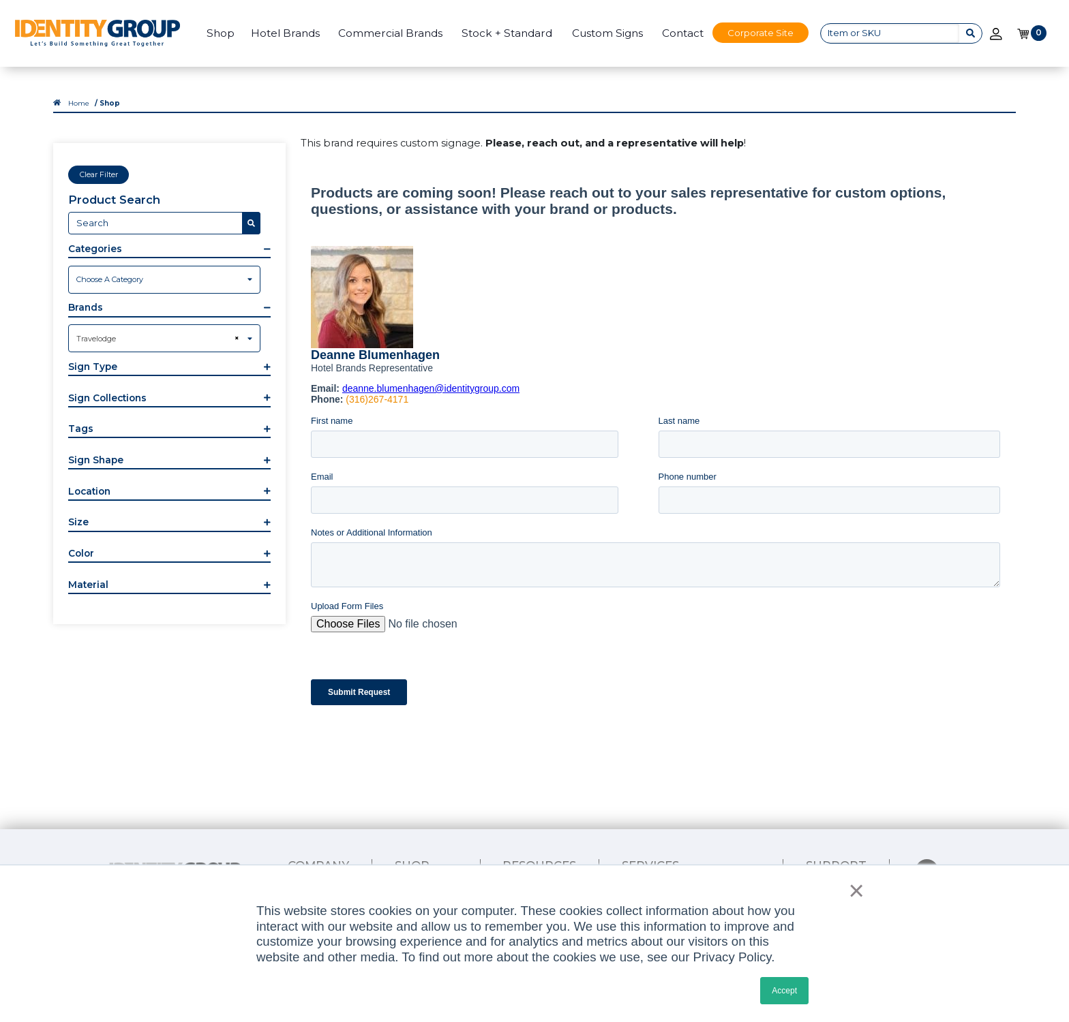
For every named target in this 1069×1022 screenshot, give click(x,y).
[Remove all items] (234, 338)
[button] (169, 250)
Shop (221, 33)
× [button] (852, 890)
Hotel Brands (285, 33)
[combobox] (164, 280)
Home (78, 103)
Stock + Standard (507, 33)
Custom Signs (607, 33)
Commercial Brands (390, 33)
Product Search (114, 199)
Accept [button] (784, 990)
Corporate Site (760, 32)
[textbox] (164, 279)
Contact (683, 33)
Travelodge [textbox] (96, 338)
